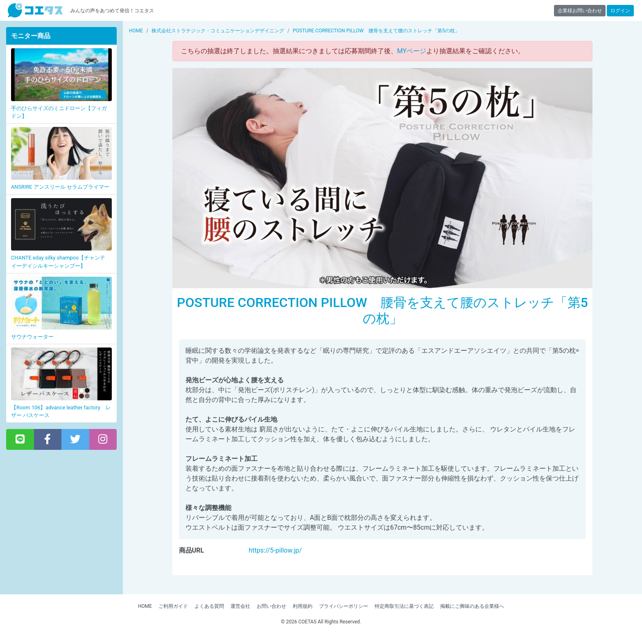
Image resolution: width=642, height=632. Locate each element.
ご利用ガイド (173, 606)
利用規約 (302, 606)
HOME (145, 606)
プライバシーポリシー (343, 606)
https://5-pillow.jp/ (275, 550)
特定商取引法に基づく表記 (404, 606)
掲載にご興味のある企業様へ (472, 606)
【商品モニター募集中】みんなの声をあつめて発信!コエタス (35, 10)
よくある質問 (209, 606)
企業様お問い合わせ (580, 11)
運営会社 (240, 606)
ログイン (620, 11)
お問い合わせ (271, 606)
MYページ (411, 51)
